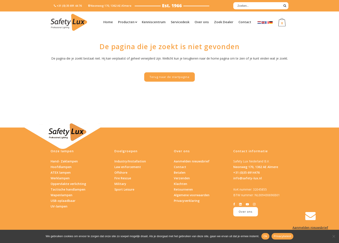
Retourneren (183, 189)
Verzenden (182, 178)
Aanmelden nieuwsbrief (191, 161)
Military (120, 184)
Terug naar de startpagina (169, 77)
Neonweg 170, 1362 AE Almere (255, 167)
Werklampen (60, 178)
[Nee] (333, 236)
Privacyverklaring (187, 201)
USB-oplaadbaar (63, 201)
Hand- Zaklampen (64, 161)
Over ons (246, 212)
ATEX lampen (61, 172)
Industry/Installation (130, 161)
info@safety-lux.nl (247, 178)
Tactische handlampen (68, 189)
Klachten (180, 184)
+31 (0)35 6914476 (246, 172)
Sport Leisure (124, 189)
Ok (265, 236)
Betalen (179, 172)
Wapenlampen (61, 195)
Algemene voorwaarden (191, 195)
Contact (180, 167)
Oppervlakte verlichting (68, 184)
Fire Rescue (122, 178)
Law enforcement (127, 167)
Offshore (120, 172)
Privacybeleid (282, 236)
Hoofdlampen (61, 167)
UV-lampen (59, 206)
